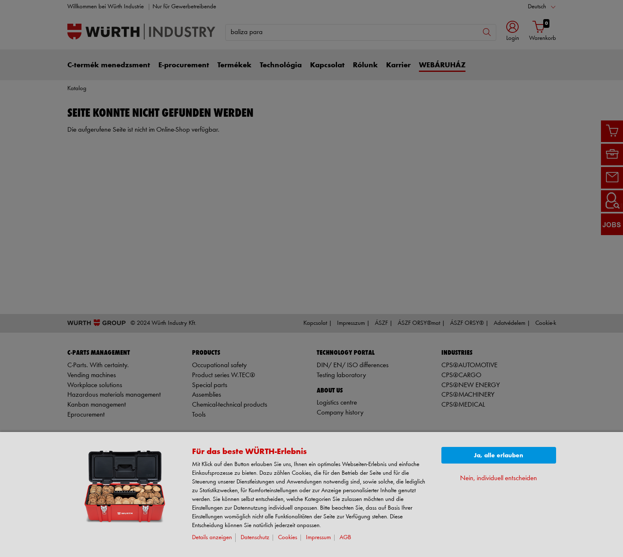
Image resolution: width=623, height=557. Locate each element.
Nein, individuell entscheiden (498, 478)
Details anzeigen (212, 538)
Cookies (287, 538)
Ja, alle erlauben (498, 455)
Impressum (318, 538)
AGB (345, 538)
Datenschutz (255, 538)
